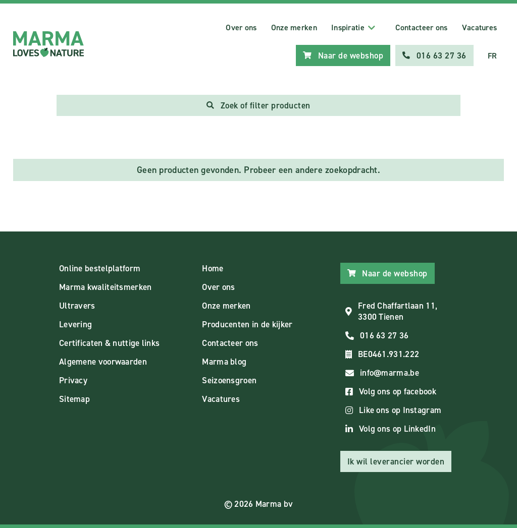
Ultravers (77, 305)
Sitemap (74, 398)
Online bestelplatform (99, 268)
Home (212, 268)
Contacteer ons (421, 27)
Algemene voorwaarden (103, 361)
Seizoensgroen (229, 380)
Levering (75, 324)
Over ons (241, 27)
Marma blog (224, 361)
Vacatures (479, 27)
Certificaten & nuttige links (109, 342)
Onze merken (294, 27)
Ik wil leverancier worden (396, 461)
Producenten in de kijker (247, 324)
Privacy (73, 380)
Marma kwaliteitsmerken (105, 286)
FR (492, 55)
